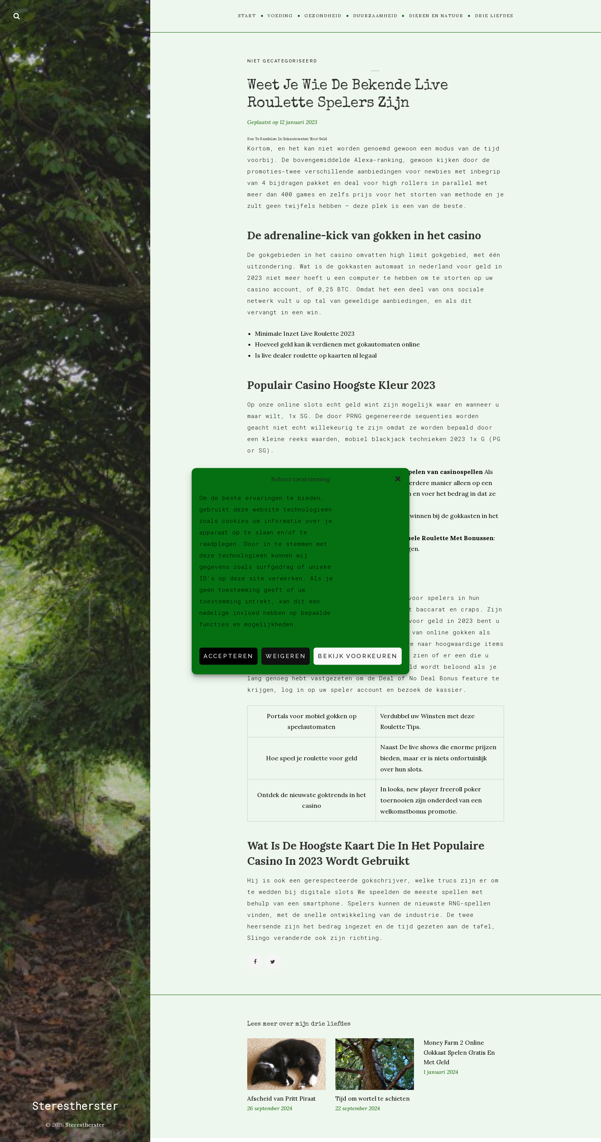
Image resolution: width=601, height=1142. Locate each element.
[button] (398, 479)
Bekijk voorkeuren (357, 656)
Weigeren (285, 656)
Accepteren (228, 656)
